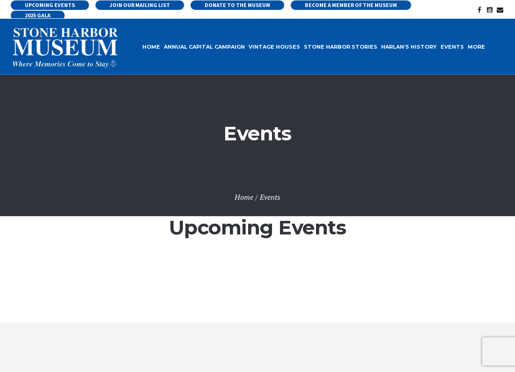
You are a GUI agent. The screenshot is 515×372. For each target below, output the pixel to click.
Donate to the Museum (237, 4)
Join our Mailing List (140, 4)
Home (244, 197)
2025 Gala (38, 15)
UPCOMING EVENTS (50, 4)
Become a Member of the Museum (351, 4)
